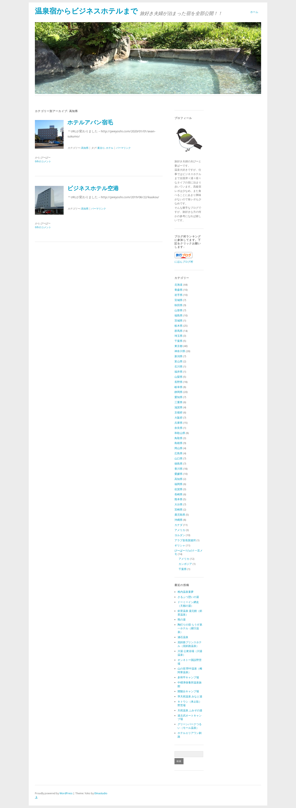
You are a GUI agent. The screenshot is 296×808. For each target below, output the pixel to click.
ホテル (109, 147)
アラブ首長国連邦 (185, 540)
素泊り (101, 147)
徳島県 (178, 463)
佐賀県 (178, 489)
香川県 (178, 468)
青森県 (178, 289)
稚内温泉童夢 (186, 591)
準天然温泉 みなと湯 (190, 696)
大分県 (178, 504)
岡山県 (178, 448)
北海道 (178, 284)
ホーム (254, 12)
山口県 (178, 458)
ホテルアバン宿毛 (90, 122)
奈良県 (178, 427)
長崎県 (178, 494)
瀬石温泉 (183, 637)
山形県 (178, 310)
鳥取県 (178, 438)
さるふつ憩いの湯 (188, 597)
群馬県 (178, 330)
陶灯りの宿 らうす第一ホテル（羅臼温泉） (190, 628)
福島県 (178, 315)
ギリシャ (179, 545)
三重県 (178, 402)
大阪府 (178, 417)
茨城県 (178, 320)
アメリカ (179, 530)
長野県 (178, 381)
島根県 (178, 443)
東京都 (178, 346)
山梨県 (178, 376)
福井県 (178, 371)
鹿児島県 (179, 514)
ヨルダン (179, 535)
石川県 (178, 366)
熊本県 (178, 499)
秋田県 (178, 305)
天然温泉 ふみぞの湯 (190, 710)
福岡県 (178, 484)
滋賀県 (178, 407)
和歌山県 (179, 433)
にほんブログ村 (183, 261)
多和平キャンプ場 (188, 677)
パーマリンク (123, 147)
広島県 (178, 453)
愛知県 (178, 397)
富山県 (178, 361)
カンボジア (185, 563)
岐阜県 (178, 387)
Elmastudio (100, 793)
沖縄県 (178, 519)
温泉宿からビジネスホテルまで (86, 11)
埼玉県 (178, 335)
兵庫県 (178, 422)
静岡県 (178, 392)
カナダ (178, 524)
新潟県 (178, 356)
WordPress (66, 793)
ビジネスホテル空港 (93, 188)
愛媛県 (178, 473)
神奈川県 (179, 351)
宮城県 (178, 300)
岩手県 (178, 294)
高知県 (84, 147)
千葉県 (178, 340)
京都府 (178, 412)
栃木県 (178, 325)
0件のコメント (43, 161)
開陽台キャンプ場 (188, 691)
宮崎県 (178, 509)
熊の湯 (182, 619)
